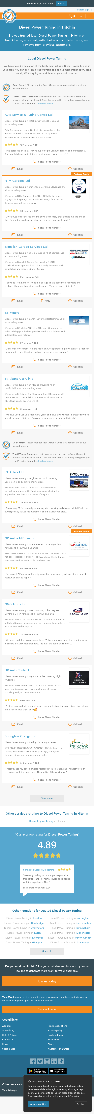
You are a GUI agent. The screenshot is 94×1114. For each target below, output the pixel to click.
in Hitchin (47, 820)
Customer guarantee (58, 1052)
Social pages (9, 1052)
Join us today (47, 985)
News (5, 1048)
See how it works (47, 1012)
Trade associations (58, 1029)
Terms (51, 1048)
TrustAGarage (9, 1094)
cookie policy (52, 1096)
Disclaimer (53, 1043)
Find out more (46, 103)
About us (7, 1029)
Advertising (8, 1034)
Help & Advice (9, 1038)
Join (61, 3)
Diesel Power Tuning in (24, 918)
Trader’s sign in (84, 9)
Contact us (7, 1043)
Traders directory (57, 1038)
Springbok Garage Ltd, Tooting (39, 869)
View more (47, 798)
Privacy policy (55, 1034)
